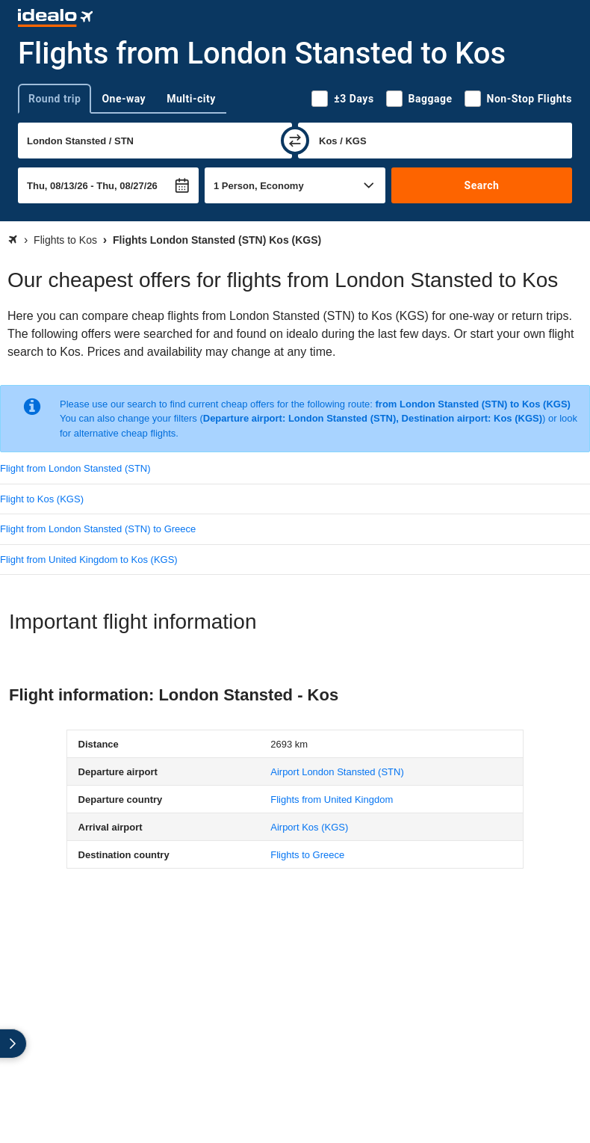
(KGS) (309, 827)
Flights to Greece (307, 854)
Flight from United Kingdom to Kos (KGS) (89, 559)
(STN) (337, 771)
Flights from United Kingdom (331, 799)
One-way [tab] (124, 99)
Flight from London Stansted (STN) (75, 468)
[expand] (13, 1044)
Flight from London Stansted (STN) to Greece (98, 528)
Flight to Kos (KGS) (42, 499)
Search (482, 185)
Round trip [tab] (54, 99)
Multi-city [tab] (191, 99)
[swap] (295, 140)
